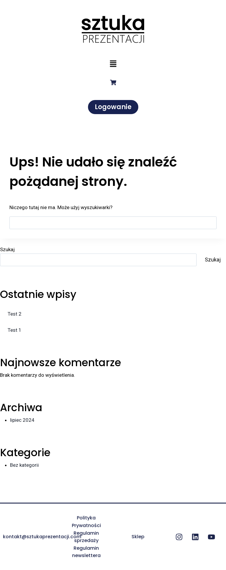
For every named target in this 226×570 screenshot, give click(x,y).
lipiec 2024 (22, 420)
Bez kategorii (24, 465)
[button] (113, 64)
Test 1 (14, 330)
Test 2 (14, 314)
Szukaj (7, 249)
